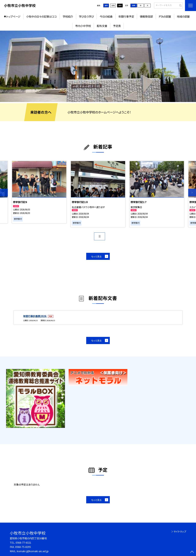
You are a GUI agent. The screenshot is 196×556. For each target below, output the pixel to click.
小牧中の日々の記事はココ (41, 16)
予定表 (117, 26)
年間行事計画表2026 (35, 316)
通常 (106, 5)
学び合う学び (86, 16)
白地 (113, 5)
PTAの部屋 (165, 16)
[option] (98, 66)
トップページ (13, 16)
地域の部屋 (183, 16)
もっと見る (96, 256)
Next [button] (192, 192)
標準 (133, 5)
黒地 (119, 5)
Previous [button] (4, 192)
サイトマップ (179, 531)
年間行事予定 (126, 16)
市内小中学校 (83, 26)
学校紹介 (68, 16)
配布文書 (102, 26)
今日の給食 (106, 16)
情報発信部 (146, 16)
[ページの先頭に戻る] (192, 552)
